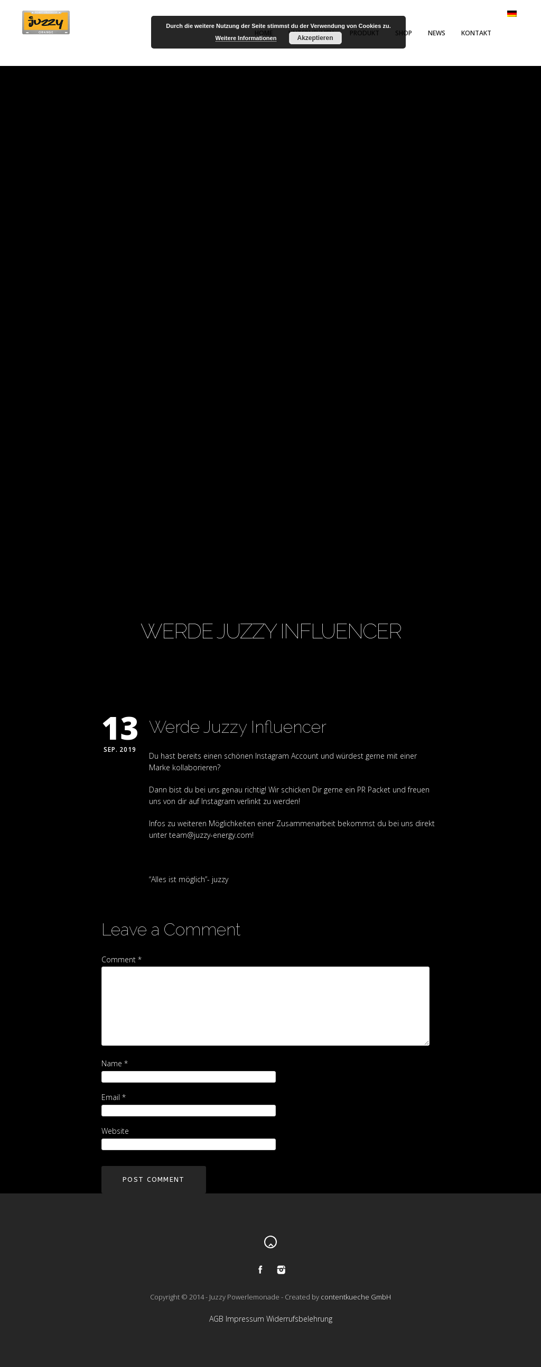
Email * (113, 1097)
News (436, 32)
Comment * (121, 959)
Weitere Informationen (246, 38)
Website (115, 1131)
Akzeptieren (315, 38)
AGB (216, 1319)
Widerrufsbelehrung (299, 1319)
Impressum (245, 1319)
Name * (114, 1063)
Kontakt (476, 32)
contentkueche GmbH (356, 1297)
